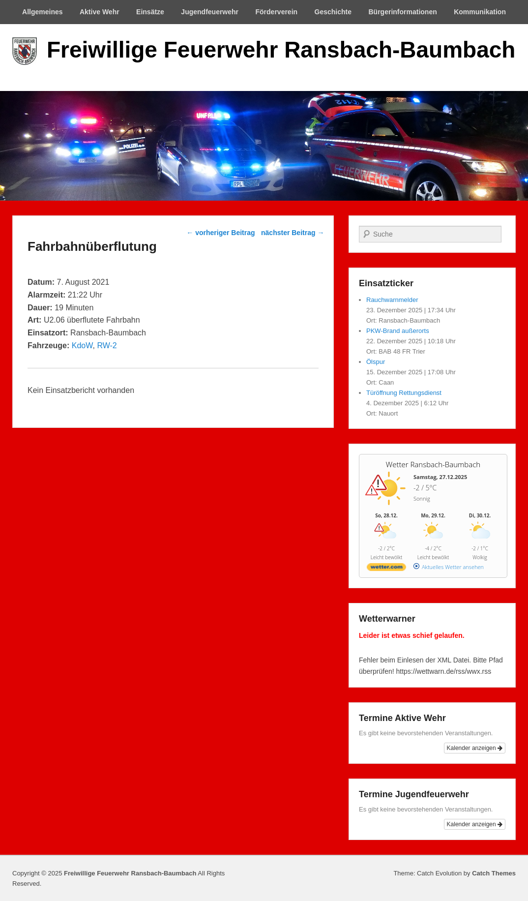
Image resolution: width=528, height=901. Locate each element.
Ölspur (375, 361)
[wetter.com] (386, 568)
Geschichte (333, 12)
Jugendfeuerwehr (209, 12)
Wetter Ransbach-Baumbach (433, 464)
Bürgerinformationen (403, 12)
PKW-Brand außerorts (397, 330)
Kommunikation (480, 12)
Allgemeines (42, 12)
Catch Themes (494, 873)
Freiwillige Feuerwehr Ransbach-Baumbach (281, 49)
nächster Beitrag (292, 233)
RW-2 (107, 345)
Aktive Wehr (99, 12)
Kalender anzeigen (474, 748)
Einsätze (150, 12)
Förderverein (277, 12)
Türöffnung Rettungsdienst (403, 392)
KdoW (82, 345)
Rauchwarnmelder (392, 299)
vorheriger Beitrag (220, 233)
